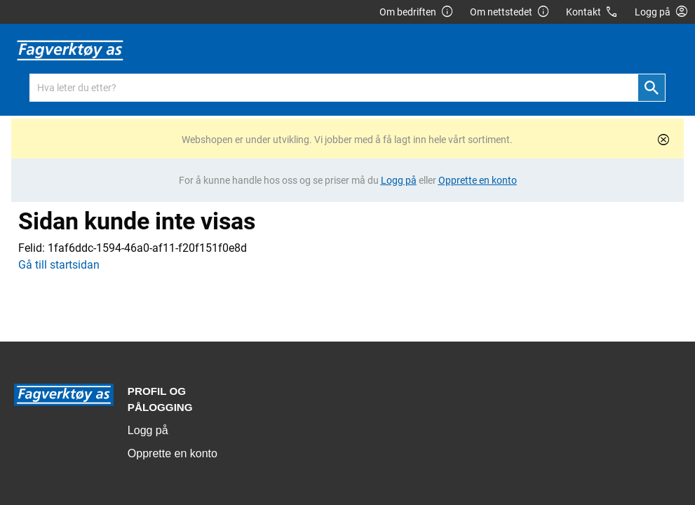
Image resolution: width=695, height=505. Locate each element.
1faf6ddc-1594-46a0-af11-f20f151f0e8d (147, 248)
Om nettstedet (510, 12)
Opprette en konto (172, 453)
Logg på (148, 430)
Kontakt (592, 12)
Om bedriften (416, 12)
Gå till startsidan (59, 264)
